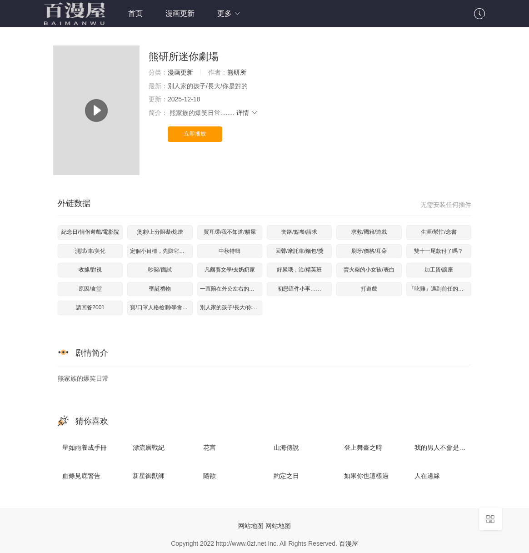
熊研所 (236, 72)
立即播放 (195, 134)
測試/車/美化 (90, 251)
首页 (135, 13)
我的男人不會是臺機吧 (446, 447)
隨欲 (209, 475)
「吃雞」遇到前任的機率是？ (440, 289)
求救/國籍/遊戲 (369, 232)
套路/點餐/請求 (299, 232)
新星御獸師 (149, 475)
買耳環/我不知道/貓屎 (230, 232)
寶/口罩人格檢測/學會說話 (161, 307)
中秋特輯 (229, 251)
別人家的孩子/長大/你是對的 (231, 307)
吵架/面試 (159, 269)
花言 (209, 447)
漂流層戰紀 (149, 447)
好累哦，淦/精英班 (299, 269)
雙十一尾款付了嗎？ (438, 251)
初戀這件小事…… (299, 289)
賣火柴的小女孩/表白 (369, 269)
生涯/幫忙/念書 (439, 232)
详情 (247, 112)
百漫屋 (348, 543)
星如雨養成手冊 (84, 447)
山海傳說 (286, 447)
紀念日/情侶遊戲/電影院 (90, 232)
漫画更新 (180, 13)
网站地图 (251, 525)
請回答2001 (90, 307)
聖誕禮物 (160, 289)
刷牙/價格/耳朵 (369, 251)
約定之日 (286, 475)
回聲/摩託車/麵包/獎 (299, 251)
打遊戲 (369, 289)
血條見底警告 (81, 475)
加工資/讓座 (438, 269)
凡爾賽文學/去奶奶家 (230, 269)
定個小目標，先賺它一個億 (161, 251)
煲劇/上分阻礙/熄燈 (160, 232)
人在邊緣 (427, 475)
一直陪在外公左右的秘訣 (230, 289)
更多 (229, 13)
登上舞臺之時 (363, 447)
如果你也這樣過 (366, 475)
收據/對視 (90, 269)
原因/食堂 (90, 289)
